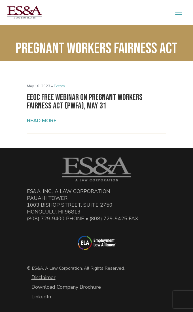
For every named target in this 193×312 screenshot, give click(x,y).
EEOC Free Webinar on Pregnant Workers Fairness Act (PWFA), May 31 (85, 101)
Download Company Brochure (66, 287)
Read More (41, 120)
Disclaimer (43, 277)
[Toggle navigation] (178, 12)
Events (59, 86)
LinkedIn (41, 296)
